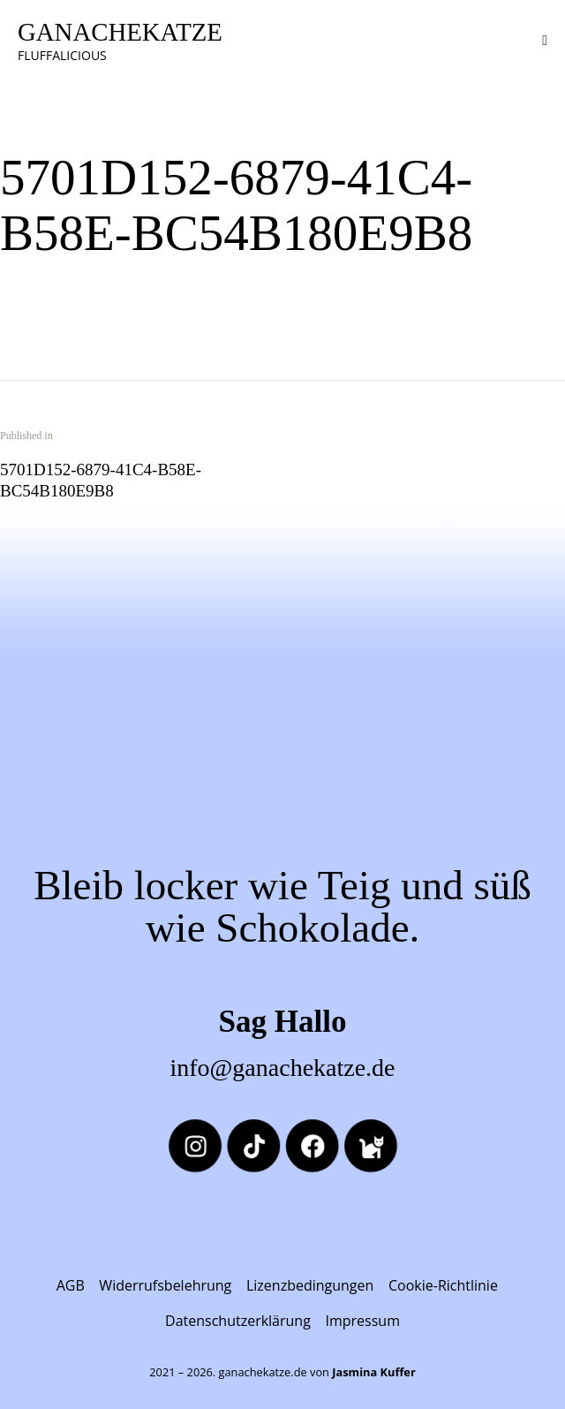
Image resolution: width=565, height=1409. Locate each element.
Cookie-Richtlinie (443, 1285)
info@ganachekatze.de (282, 1067)
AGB (70, 1285)
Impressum (362, 1320)
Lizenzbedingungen (309, 1285)
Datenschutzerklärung (238, 1320)
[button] (544, 39)
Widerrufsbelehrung (165, 1285)
